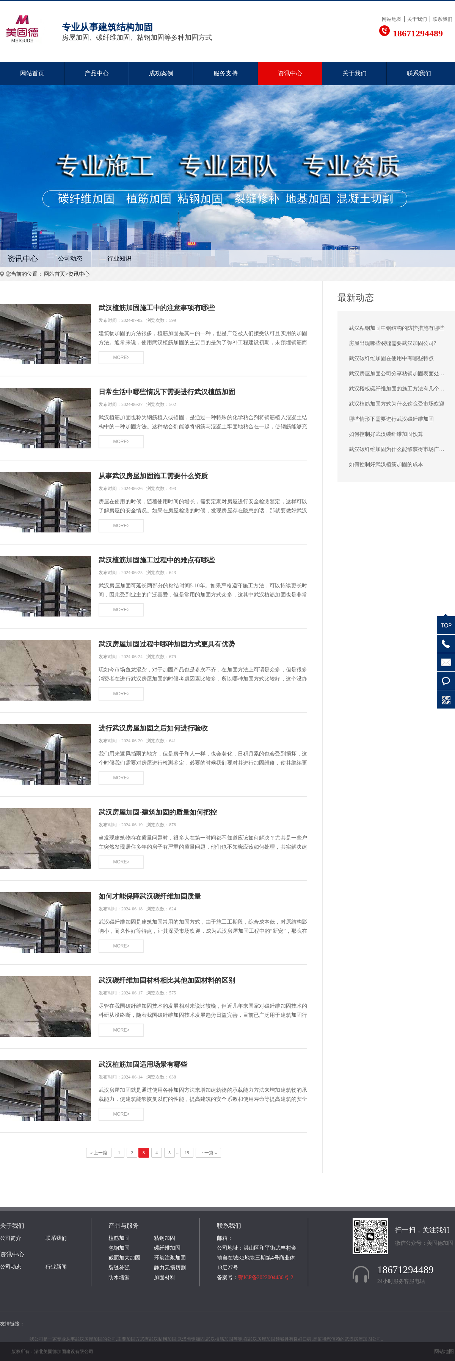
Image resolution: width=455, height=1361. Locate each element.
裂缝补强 (119, 1267)
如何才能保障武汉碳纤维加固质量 (150, 896)
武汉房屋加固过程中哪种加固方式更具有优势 (167, 644)
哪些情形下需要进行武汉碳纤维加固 (391, 419)
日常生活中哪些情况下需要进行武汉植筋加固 (167, 392)
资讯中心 (290, 73)
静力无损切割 (170, 1267)
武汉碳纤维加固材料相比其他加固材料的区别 (167, 980)
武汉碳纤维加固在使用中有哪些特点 (391, 358)
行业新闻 (56, 1267)
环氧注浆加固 (170, 1258)
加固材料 (164, 1277)
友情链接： (12, 1324)
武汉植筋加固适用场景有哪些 (143, 1064)
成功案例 (161, 73)
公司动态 (70, 258)
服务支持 (225, 73)
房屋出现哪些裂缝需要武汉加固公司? (392, 343)
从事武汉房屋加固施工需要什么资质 (153, 476)
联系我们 (442, 19)
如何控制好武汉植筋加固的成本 (386, 464)
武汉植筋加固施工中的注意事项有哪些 (157, 308)
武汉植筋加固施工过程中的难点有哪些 (157, 560)
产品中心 (97, 73)
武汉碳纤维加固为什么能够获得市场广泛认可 (402, 449)
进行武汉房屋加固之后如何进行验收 (153, 728)
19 (187, 1152)
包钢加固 (119, 1248)
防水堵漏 (119, 1277)
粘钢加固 (164, 1238)
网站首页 (32, 73)
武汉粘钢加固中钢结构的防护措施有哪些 (396, 328)
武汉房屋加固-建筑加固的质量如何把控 (158, 812)
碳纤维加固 (167, 1248)
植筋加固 (119, 1238)
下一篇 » (208, 1152)
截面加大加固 (124, 1258)
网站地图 (392, 19)
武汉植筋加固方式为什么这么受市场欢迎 (396, 404)
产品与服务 (123, 1225)
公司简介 (10, 1238)
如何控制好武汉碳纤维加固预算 (386, 434)
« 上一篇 (98, 1152)
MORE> (121, 357)
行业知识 (119, 258)
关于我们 (417, 19)
